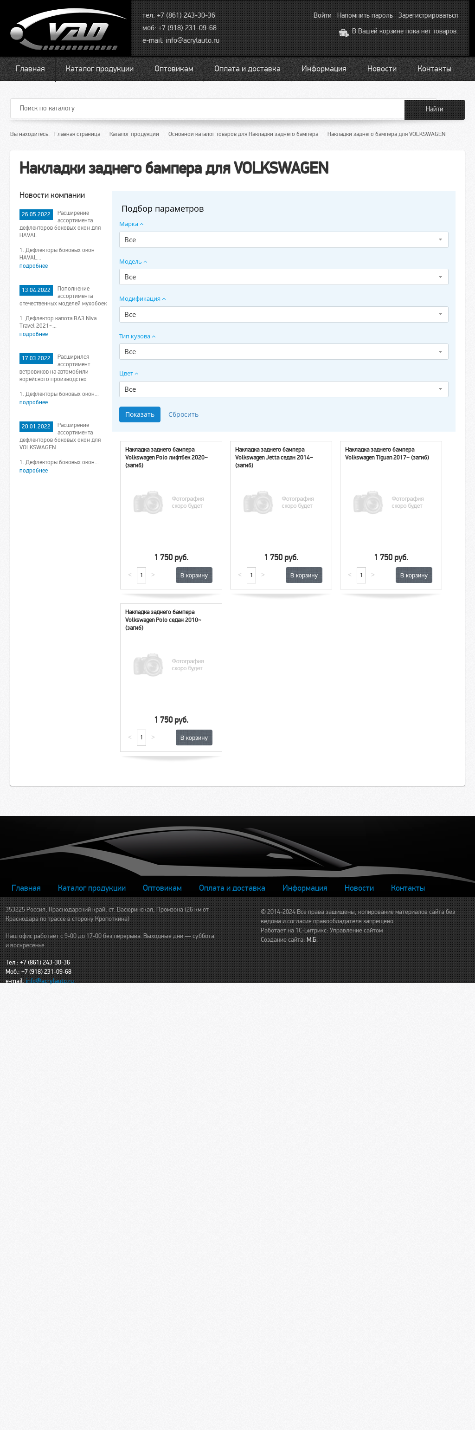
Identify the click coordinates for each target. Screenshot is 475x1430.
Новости (382, 69)
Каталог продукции (100, 69)
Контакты (434, 69)
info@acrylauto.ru (192, 40)
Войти (323, 15)
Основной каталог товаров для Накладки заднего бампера (243, 134)
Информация (324, 69)
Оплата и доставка (247, 69)
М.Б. (312, 940)
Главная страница (77, 134)
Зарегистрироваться (428, 15)
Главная (30, 69)
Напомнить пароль (365, 15)
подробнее (33, 266)
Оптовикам (173, 69)
